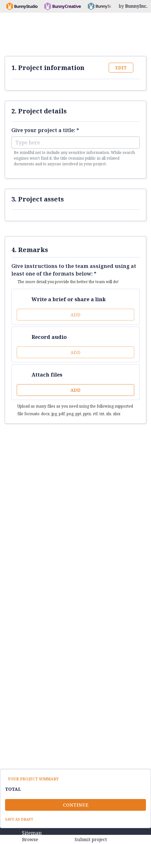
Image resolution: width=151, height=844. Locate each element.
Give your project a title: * (45, 130)
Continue (75, 805)
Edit (121, 68)
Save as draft (19, 819)
